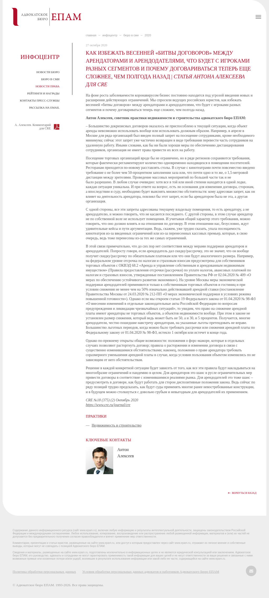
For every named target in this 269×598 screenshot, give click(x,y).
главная (91, 35)
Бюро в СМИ (50, 79)
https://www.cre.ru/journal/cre (108, 405)
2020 (148, 35)
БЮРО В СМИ (131, 35)
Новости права (47, 86)
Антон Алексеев (125, 452)
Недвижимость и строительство (117, 425)
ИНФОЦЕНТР (109, 35)
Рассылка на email (44, 107)
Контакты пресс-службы (40, 100)
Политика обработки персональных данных (44, 572)
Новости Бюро (48, 72)
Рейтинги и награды (43, 93)
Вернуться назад (244, 492)
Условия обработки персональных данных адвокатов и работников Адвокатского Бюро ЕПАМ (150, 572)
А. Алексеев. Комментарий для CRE (33, 126)
